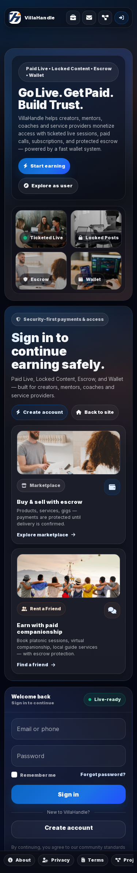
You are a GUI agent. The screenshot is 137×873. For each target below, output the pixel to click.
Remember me (38, 775)
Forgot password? (103, 774)
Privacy (56, 860)
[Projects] (105, 18)
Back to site (95, 412)
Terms (92, 860)
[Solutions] (73, 18)
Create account (39, 412)
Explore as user (48, 185)
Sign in (68, 794)
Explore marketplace (46, 534)
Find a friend (36, 664)
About (19, 860)
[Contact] (89, 18)
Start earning (44, 166)
